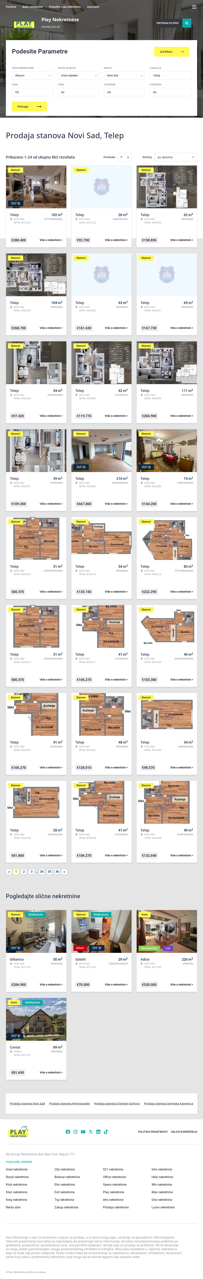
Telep (156, 74)
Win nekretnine (162, 1184)
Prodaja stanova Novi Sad (27, 1103)
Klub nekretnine (16, 1184)
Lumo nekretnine (163, 1206)
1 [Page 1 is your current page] (16, 871)
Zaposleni (93, 6)
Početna (11, 6)
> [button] (64, 871)
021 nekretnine (113, 1168)
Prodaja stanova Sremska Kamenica (168, 1103)
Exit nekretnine (64, 1191)
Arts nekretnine (113, 1199)
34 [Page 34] (41, 871)
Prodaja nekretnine (116, 1206)
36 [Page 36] (57, 871)
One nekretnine (162, 1199)
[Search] (186, 23)
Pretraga (29, 105)
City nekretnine (64, 1168)
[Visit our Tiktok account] (106, 1130)
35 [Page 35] (49, 871)
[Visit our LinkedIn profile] (98, 1130)
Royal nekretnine (17, 1176)
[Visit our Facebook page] (68, 1130)
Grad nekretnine (16, 1168)
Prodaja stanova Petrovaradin (69, 1103)
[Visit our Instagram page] (75, 1130)
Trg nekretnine (64, 1199)
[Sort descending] (128, 156)
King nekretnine (16, 1199)
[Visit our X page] (90, 1130)
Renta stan (13, 1206)
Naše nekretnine (32, 6)
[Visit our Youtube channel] (83, 1130)
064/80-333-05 (50, 27)
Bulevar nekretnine (67, 1176)
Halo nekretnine (162, 1176)
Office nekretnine (114, 1176)
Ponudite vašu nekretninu (65, 6)
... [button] (36, 871)
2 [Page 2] (24, 871)
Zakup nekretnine (66, 1206)
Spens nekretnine (115, 1184)
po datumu (165, 156)
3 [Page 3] (32, 871)
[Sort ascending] (121, 156)
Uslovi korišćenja (184, 1130)
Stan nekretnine (16, 1191)
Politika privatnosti (153, 1130)
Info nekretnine (162, 1168)
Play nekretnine (113, 1191)
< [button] (9, 871)
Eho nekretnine (64, 1184)
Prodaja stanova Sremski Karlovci (117, 1103)
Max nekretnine (162, 1191)
